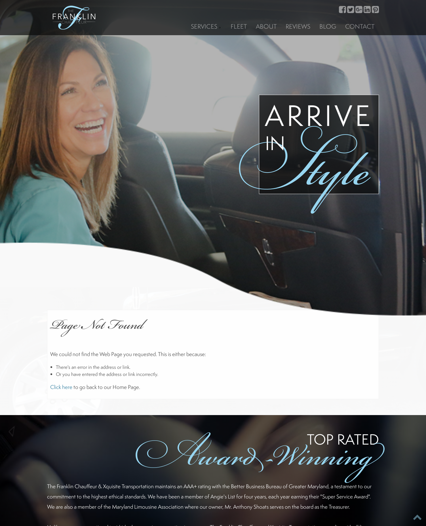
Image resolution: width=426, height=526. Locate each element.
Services (206, 26)
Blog (327, 26)
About (266, 26)
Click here (61, 387)
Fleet (239, 26)
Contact (359, 26)
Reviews (298, 26)
